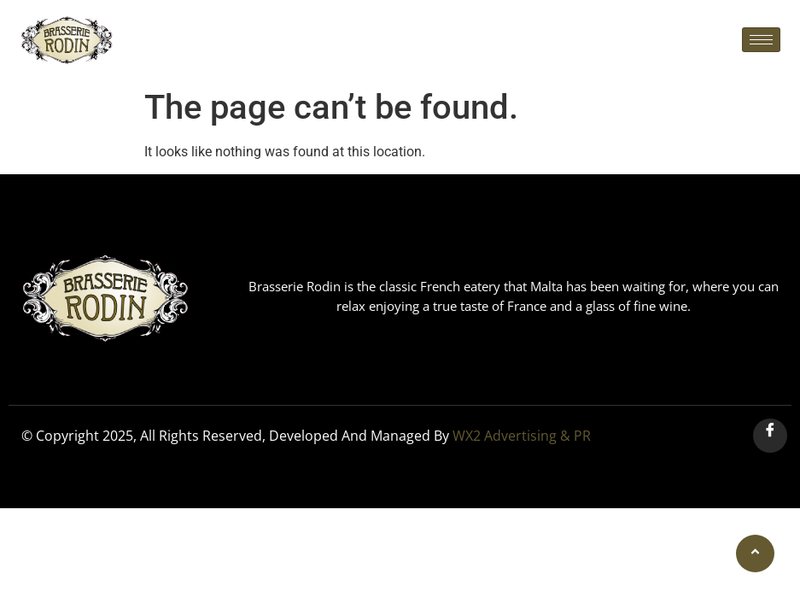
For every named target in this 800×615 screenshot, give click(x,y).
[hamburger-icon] (761, 39)
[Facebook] (770, 436)
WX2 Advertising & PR (522, 435)
